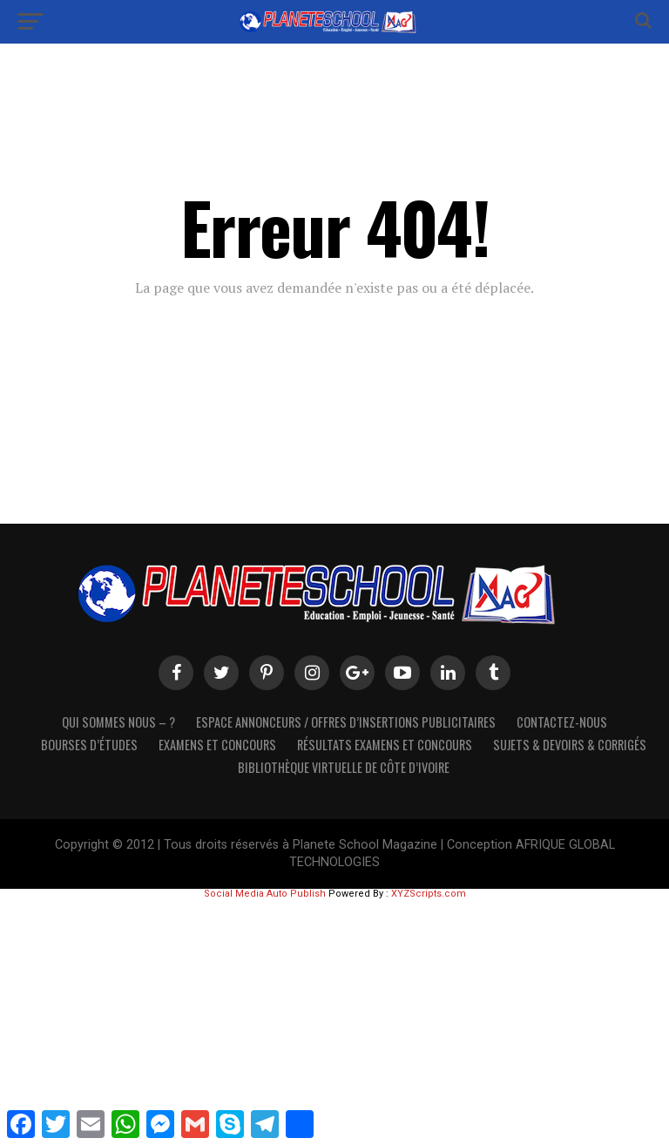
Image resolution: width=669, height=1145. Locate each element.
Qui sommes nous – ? (118, 722)
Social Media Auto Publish (265, 893)
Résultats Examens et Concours (384, 744)
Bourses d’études (89, 744)
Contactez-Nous (562, 722)
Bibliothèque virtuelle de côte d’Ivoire (343, 767)
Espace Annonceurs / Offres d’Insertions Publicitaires (346, 722)
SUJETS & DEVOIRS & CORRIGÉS (569, 744)
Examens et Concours (217, 744)
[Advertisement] (334, 1020)
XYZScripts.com (428, 893)
